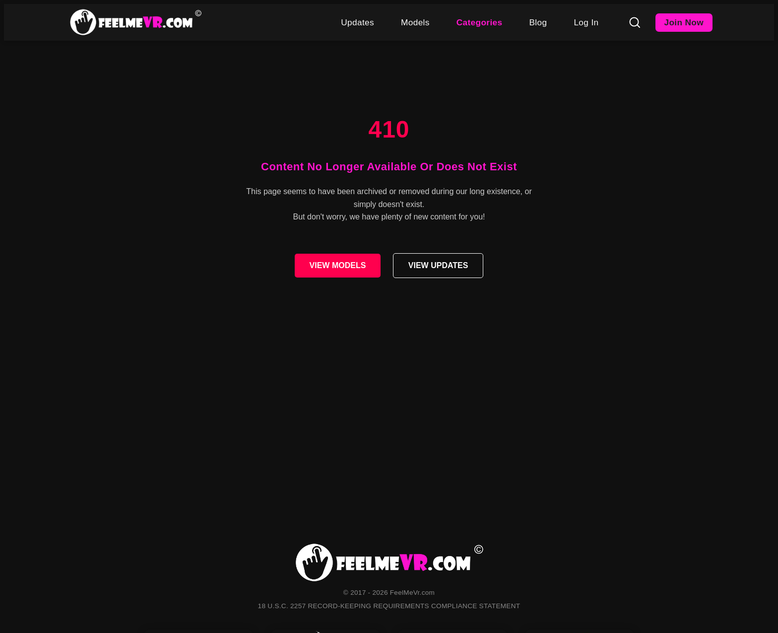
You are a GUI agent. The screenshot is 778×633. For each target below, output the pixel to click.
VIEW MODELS (338, 265)
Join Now (684, 22)
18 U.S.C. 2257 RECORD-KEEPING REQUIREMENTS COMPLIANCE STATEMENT (389, 606)
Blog (538, 22)
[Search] (635, 22)
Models (415, 22)
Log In (586, 22)
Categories (479, 22)
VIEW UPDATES (438, 265)
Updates (357, 22)
